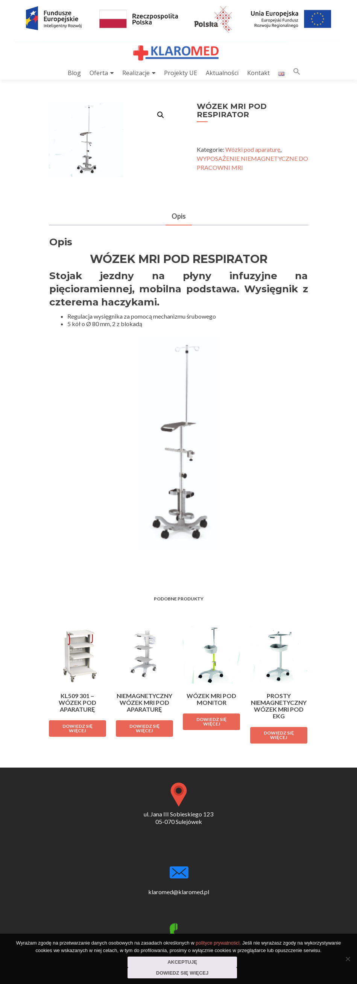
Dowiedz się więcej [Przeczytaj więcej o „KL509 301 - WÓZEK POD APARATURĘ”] (77, 728)
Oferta (99, 73)
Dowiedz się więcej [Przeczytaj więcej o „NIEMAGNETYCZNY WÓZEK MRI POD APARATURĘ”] (144, 728)
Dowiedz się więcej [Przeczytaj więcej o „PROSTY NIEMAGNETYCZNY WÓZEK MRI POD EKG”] (279, 735)
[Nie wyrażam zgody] (347, 959)
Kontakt (258, 73)
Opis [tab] (179, 216)
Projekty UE (180, 73)
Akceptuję (182, 962)
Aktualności (222, 73)
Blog (74, 73)
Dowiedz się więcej (182, 973)
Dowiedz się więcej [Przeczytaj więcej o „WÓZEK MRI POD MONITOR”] (211, 721)
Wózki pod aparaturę (252, 149)
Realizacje (136, 73)
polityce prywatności (217, 943)
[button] (297, 73)
